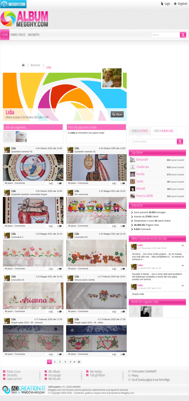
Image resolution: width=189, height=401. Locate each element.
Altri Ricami (54, 378)
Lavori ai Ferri (14, 378)
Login (167, 4)
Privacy (135, 375)
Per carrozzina (81, 194)
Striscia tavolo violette (84, 280)
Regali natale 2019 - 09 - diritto (88, 322)
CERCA (140, 130)
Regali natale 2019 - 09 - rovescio (26, 322)
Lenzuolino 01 (17, 280)
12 (79, 362)
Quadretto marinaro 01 (85, 151)
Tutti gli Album (97, 375)
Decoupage (54, 375)
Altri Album (54, 371)
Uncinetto (33, 34)
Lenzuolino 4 (17, 237)
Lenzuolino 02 (81, 237)
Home (5, 34)
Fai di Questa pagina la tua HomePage (151, 380)
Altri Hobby (96, 371)
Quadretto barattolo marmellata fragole (29, 194)
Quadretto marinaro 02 (21, 151)
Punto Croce (18, 34)
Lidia (13, 148)
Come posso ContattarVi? (144, 371)
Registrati (182, 4)
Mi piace (9, 183)
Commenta (20, 183)
